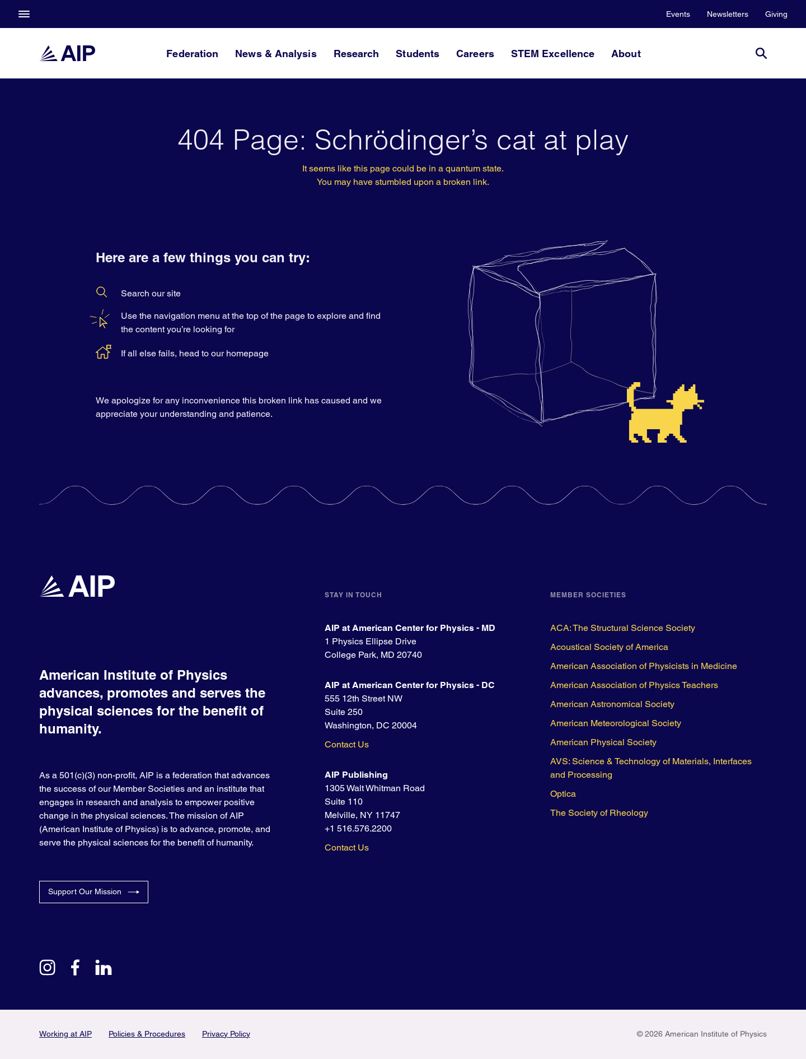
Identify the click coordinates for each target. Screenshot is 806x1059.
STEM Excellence (552, 53)
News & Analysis (275, 53)
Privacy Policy (226, 1033)
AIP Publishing (356, 774)
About (625, 53)
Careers (475, 53)
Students (417, 53)
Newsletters (727, 14)
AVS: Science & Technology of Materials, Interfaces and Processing (651, 768)
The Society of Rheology (599, 812)
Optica (563, 793)
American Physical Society (603, 742)
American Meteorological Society (615, 723)
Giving (776, 14)
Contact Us (347, 744)
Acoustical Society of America (609, 647)
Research (356, 53)
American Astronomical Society (612, 704)
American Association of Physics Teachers (634, 685)
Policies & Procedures (147, 1033)
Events (678, 14)
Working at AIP (65, 1033)
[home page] (67, 53)
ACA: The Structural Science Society (622, 628)
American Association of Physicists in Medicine (643, 666)
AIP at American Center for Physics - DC (410, 685)
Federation (192, 53)
